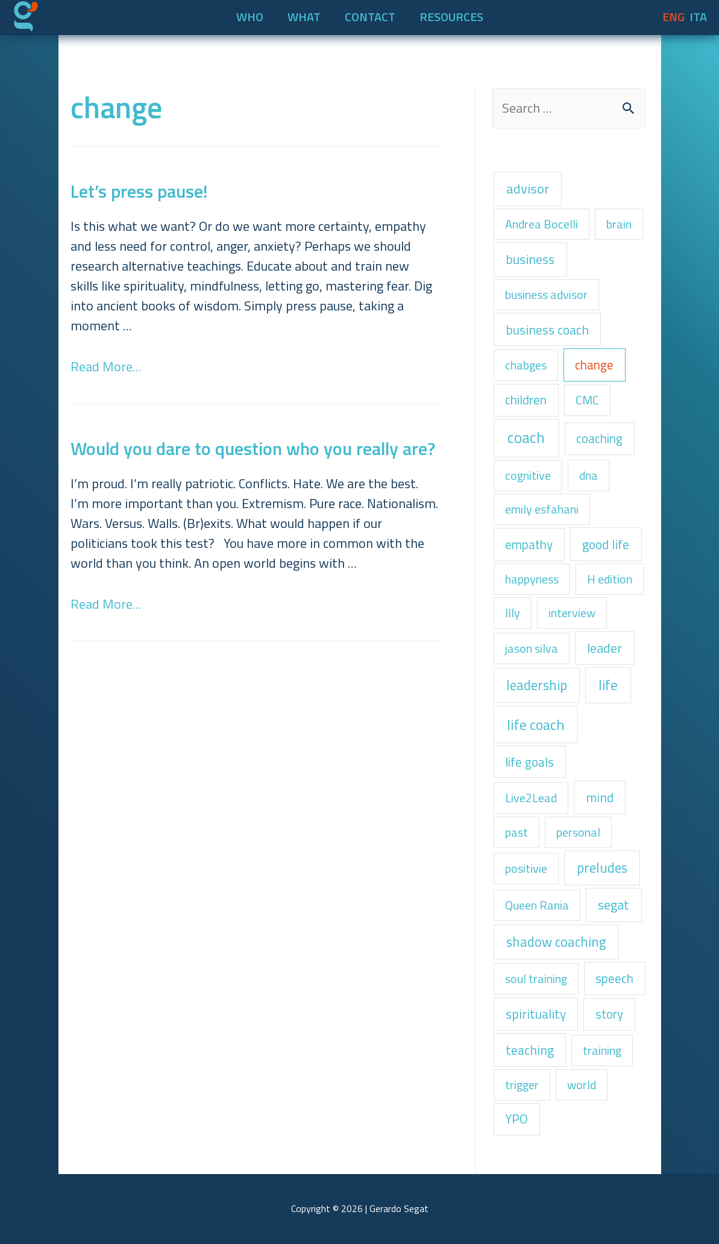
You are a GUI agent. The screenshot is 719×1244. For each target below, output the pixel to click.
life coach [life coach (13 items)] (535, 724)
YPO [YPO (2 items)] (516, 1118)
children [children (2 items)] (526, 399)
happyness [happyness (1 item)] (532, 579)
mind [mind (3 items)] (600, 797)
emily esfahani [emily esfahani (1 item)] (542, 509)
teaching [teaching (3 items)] (530, 1050)
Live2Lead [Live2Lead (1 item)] (531, 797)
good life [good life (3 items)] (605, 544)
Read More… (106, 366)
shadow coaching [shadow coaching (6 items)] (556, 941)
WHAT (304, 17)
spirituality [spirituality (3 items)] (536, 1013)
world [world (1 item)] (581, 1084)
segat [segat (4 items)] (613, 904)
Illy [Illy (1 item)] (512, 612)
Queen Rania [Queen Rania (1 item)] (537, 905)
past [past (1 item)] (516, 832)
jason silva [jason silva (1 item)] (531, 648)
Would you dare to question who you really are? (253, 448)
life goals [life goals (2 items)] (529, 761)
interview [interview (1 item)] (571, 612)
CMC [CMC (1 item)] (587, 400)
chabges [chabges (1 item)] (526, 365)
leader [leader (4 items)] (604, 648)
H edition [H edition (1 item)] (609, 579)
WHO (249, 17)
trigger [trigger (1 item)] (522, 1084)
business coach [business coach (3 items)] (547, 329)
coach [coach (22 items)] (526, 437)
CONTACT (370, 17)
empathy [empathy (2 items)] (529, 544)
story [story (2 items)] (609, 1013)
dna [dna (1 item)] (588, 475)
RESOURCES (451, 17)
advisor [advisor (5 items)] (527, 188)
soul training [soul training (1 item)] (536, 978)
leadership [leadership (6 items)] (536, 685)
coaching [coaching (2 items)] (599, 438)
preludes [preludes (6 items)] (602, 867)
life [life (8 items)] (608, 685)
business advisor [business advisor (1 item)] (546, 294)
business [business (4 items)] (530, 259)
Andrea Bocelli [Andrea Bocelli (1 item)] (541, 224)
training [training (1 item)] (602, 1050)
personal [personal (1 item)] (578, 832)
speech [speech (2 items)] (614, 978)
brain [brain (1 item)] (619, 224)
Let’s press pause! (139, 191)
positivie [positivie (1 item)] (526, 868)
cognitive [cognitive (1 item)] (528, 475)
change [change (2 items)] (594, 364)
